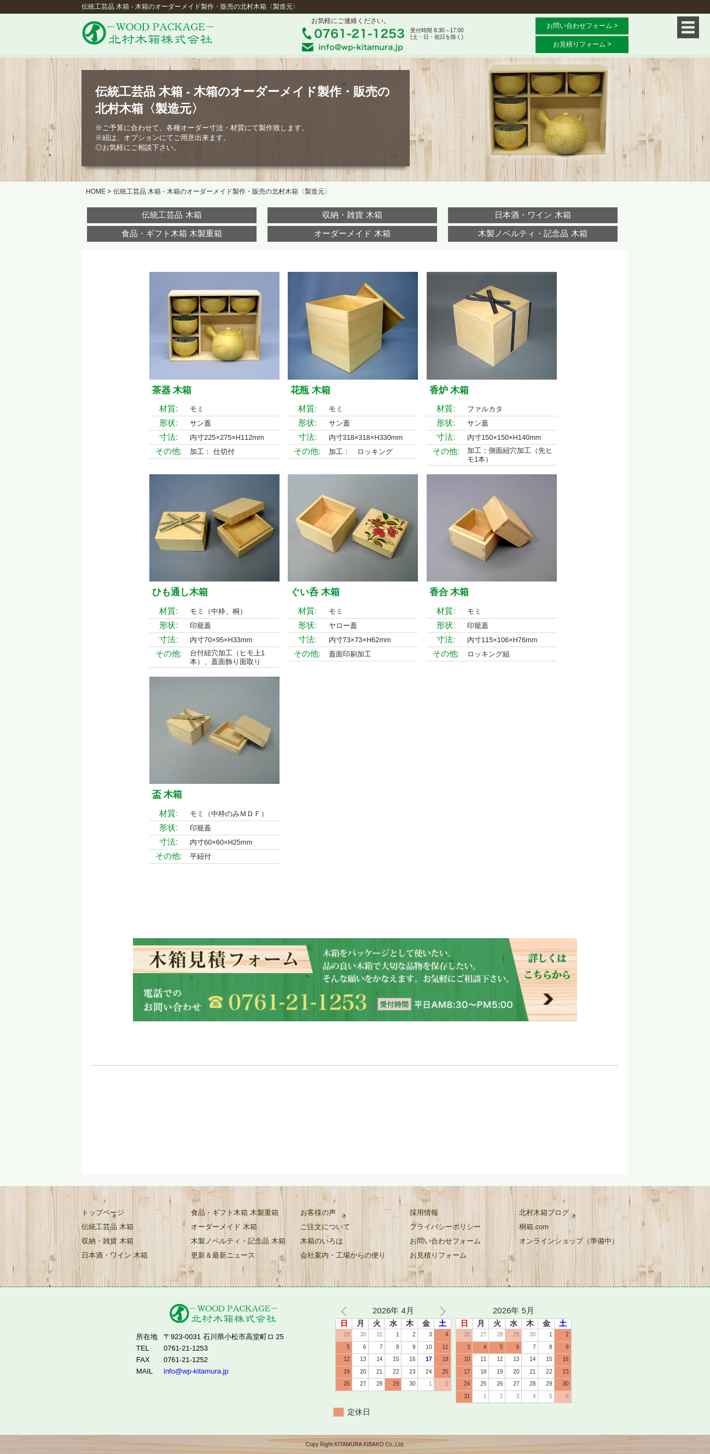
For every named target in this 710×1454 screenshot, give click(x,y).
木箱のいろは (321, 1241)
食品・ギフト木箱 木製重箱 (171, 233)
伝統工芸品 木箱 (171, 214)
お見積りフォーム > (582, 44)
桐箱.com (534, 1227)
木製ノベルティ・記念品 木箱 (532, 233)
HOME (96, 191)
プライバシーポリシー (445, 1227)
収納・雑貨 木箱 (352, 214)
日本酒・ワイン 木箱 (532, 214)
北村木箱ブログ (544, 1212)
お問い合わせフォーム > (582, 26)
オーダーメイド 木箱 (352, 233)
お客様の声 (318, 1212)
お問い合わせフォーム (445, 1241)
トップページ (103, 1212)
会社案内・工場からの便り (343, 1255)
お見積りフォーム (438, 1255)
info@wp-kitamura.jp (196, 1371)
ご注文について (325, 1227)
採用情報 (424, 1212)
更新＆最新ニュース (223, 1255)
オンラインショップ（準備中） (569, 1241)
